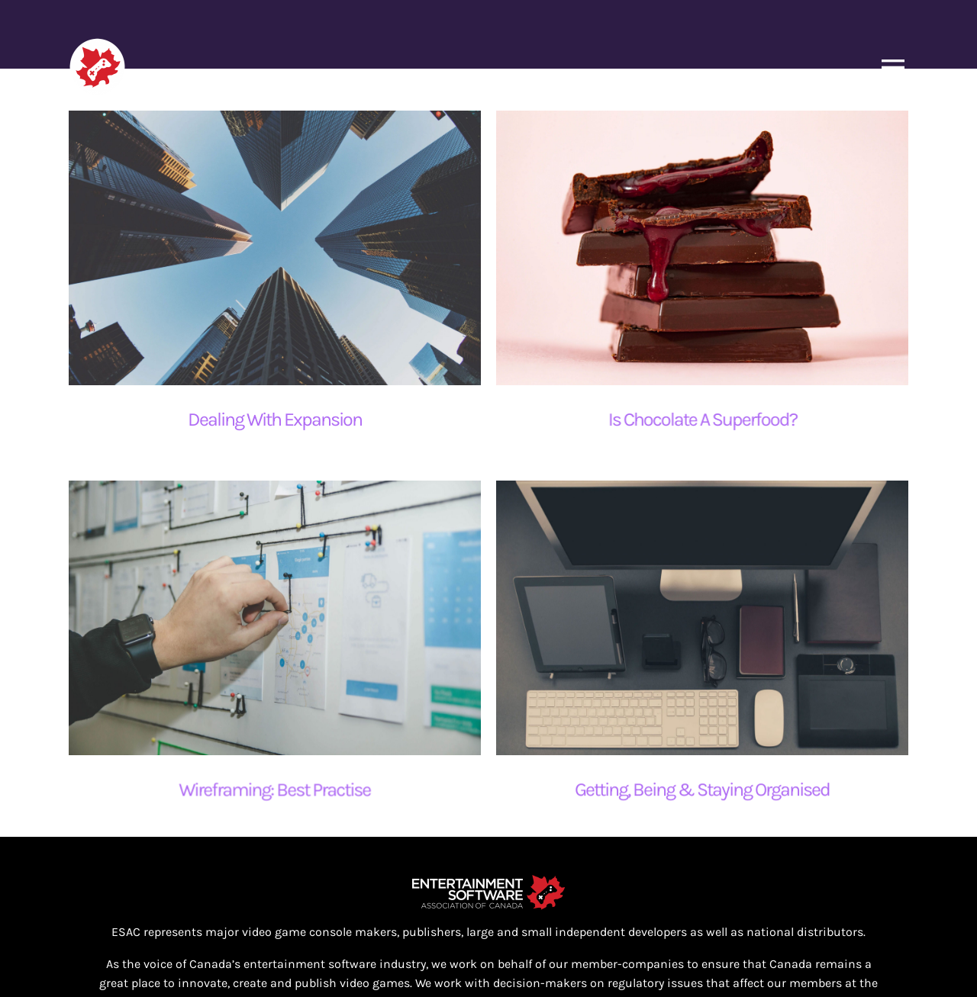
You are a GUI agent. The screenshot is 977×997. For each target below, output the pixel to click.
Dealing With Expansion (275, 419)
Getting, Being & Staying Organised (670, 782)
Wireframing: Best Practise (318, 762)
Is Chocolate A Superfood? (691, 419)
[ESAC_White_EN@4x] (488, 846)
